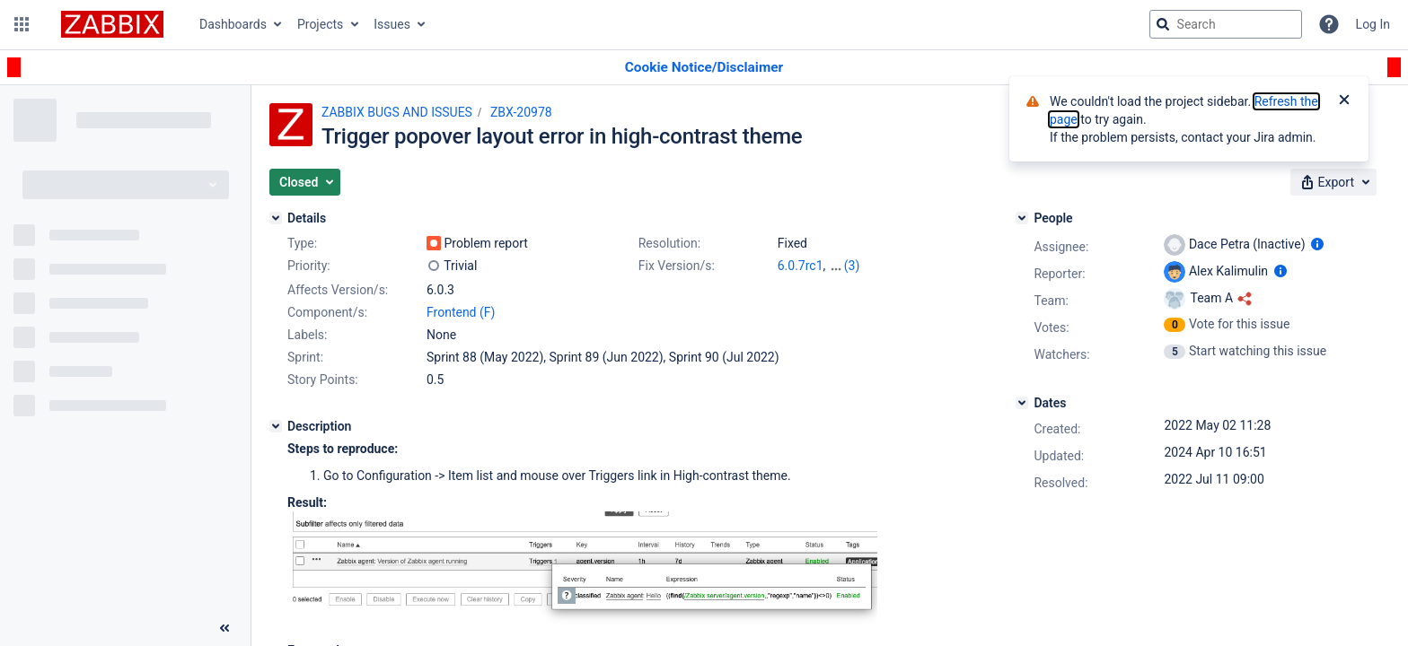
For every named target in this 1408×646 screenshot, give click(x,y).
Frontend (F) (461, 312)
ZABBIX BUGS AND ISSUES (396, 112)
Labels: (307, 334)
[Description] (275, 426)
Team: (1051, 300)
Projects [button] (320, 24)
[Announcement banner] (704, 67)
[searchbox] (1225, 24)
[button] (21, 24)
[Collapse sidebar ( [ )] (224, 628)
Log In (1373, 24)
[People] (1022, 218)
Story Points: (322, 379)
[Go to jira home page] (112, 24)
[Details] (275, 218)
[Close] (1344, 101)
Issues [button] (392, 24)
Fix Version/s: (676, 265)
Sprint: (305, 357)
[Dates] (1022, 403)
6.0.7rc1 (800, 265)
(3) (852, 265)
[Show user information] (1317, 244)
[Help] (1329, 24)
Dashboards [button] (233, 24)
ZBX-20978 (521, 112)
